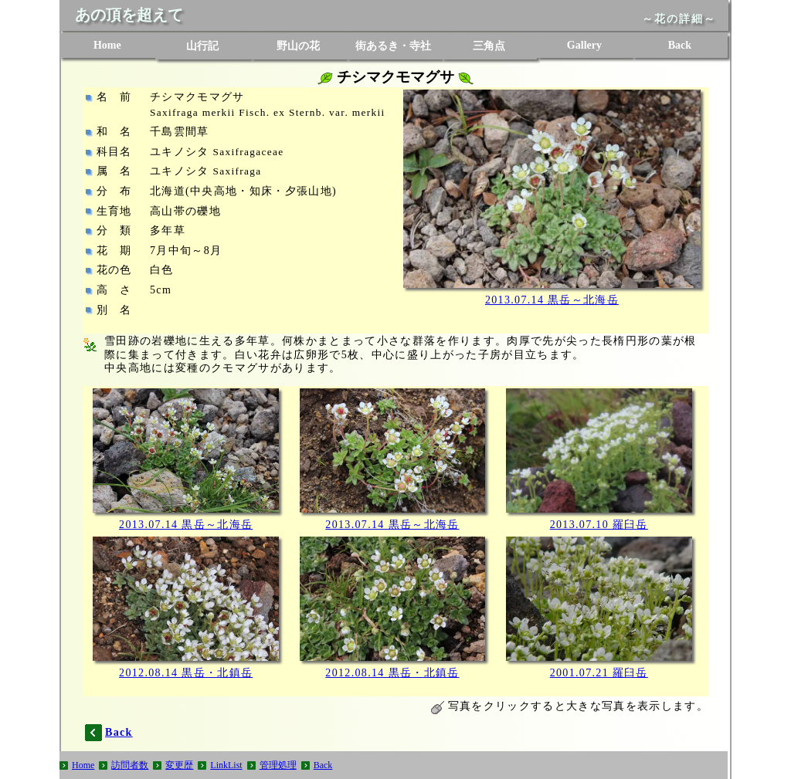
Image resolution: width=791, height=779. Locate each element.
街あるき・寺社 (393, 46)
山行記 (202, 46)
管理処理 (278, 765)
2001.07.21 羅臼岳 (599, 673)
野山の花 (298, 46)
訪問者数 (129, 765)
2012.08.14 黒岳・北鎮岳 (186, 673)
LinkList (226, 765)
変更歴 (179, 765)
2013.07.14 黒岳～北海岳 (552, 300)
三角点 (489, 46)
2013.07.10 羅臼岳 (599, 524)
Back (679, 45)
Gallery (584, 45)
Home (107, 45)
